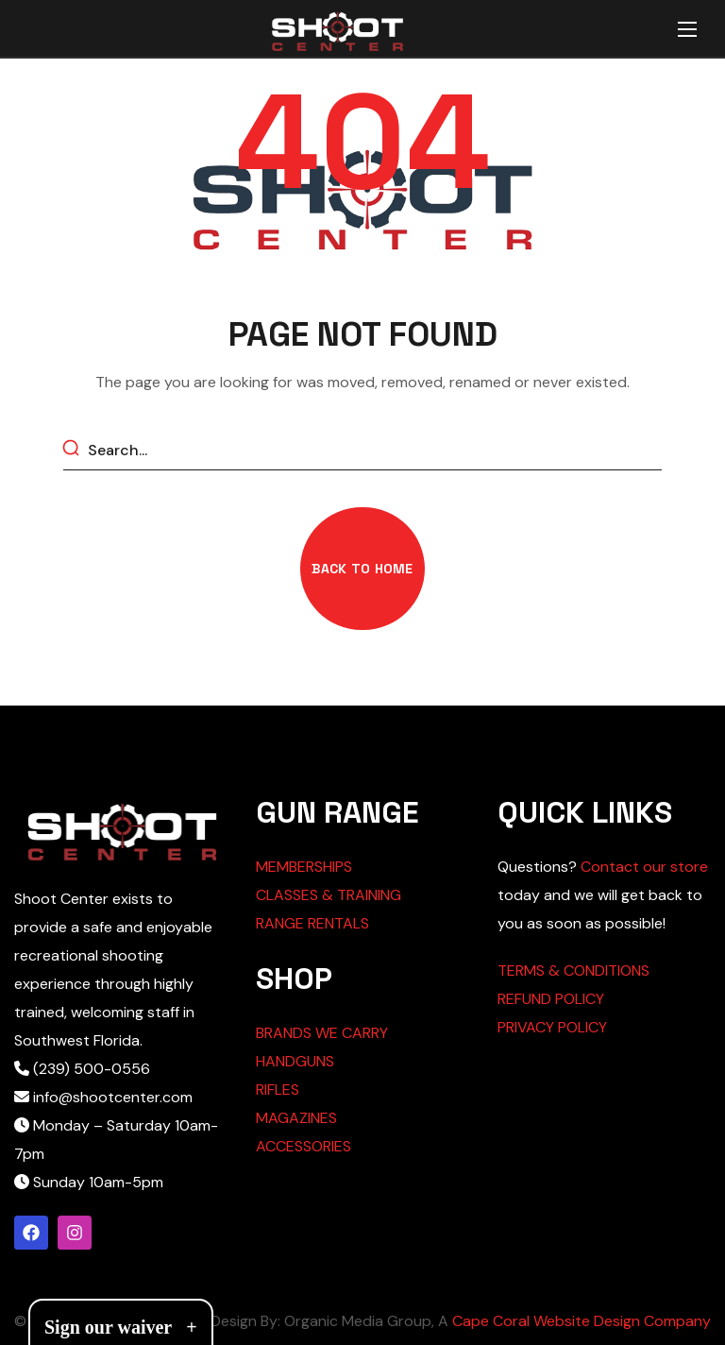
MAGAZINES (296, 1118)
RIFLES (277, 1089)
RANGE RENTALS (312, 923)
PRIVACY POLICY (552, 1027)
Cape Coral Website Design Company (581, 1321)
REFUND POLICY (550, 999)
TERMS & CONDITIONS (573, 970)
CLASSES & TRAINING (328, 895)
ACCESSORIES (303, 1146)
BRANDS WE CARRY (322, 1033)
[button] (362, 568)
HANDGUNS (295, 1061)
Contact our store (644, 867)
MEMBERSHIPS (304, 867)
